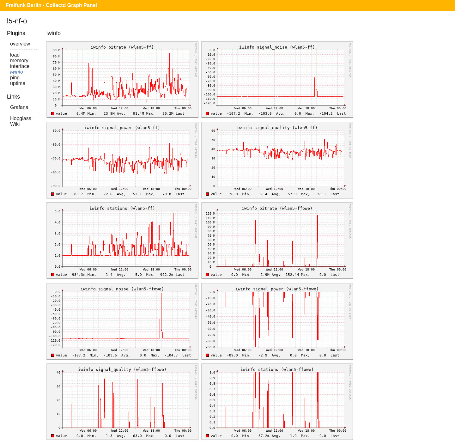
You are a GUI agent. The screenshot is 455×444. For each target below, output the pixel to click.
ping (15, 77)
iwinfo (16, 72)
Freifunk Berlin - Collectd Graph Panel (51, 5)
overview (20, 43)
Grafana (19, 107)
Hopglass (20, 118)
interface (19, 66)
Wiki (15, 124)
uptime (17, 83)
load (15, 55)
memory (19, 60)
